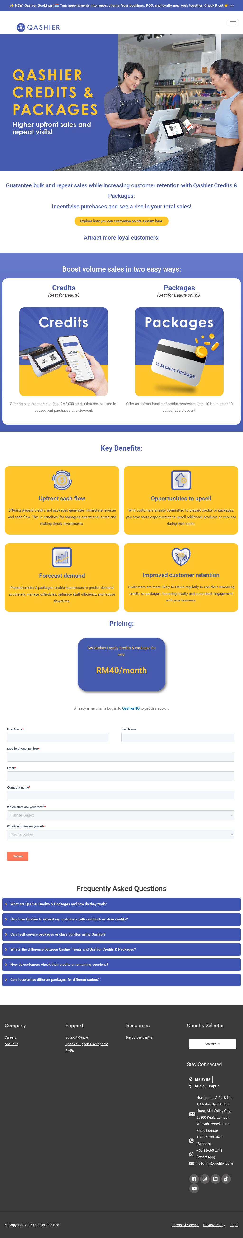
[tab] (121, 904)
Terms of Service (185, 1225)
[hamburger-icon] (233, 22)
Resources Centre (140, 1037)
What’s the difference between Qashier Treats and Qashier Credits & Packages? (73, 949)
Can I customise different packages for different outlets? (55, 980)
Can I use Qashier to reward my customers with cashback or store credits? (69, 919)
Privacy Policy (214, 1225)
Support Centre (77, 1037)
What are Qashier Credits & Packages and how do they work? (58, 904)
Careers (11, 1037)
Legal (234, 1225)
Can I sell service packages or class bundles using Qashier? (57, 934)
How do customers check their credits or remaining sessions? (59, 964)
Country (212, 1044)
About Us (12, 1044)
